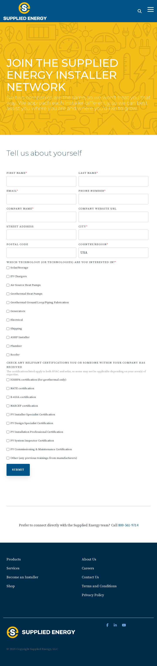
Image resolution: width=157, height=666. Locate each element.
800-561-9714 (128, 525)
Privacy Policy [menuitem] (93, 595)
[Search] (139, 11)
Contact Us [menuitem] (90, 577)
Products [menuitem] (14, 559)
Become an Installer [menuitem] (22, 577)
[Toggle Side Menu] (150, 9)
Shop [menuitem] (11, 586)
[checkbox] (77, 311)
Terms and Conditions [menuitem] (99, 586)
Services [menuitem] (13, 568)
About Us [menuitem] (89, 559)
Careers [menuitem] (88, 568)
